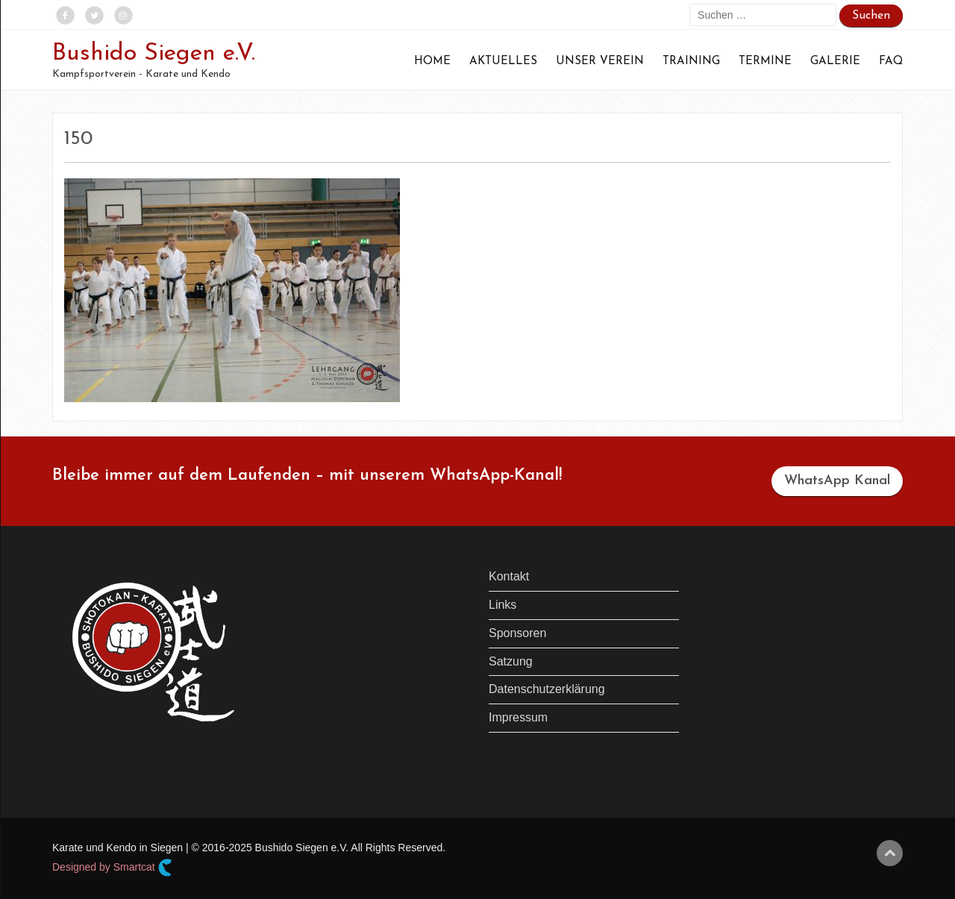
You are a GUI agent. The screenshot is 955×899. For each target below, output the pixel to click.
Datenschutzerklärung (547, 689)
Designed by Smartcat (112, 868)
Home (432, 61)
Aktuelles (503, 61)
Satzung (511, 661)
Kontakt (509, 576)
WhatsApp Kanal (837, 481)
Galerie (835, 61)
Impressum (518, 717)
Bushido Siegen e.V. (153, 54)
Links (502, 604)
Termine (765, 61)
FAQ (891, 61)
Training (691, 61)
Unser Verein (600, 61)
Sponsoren (517, 633)
